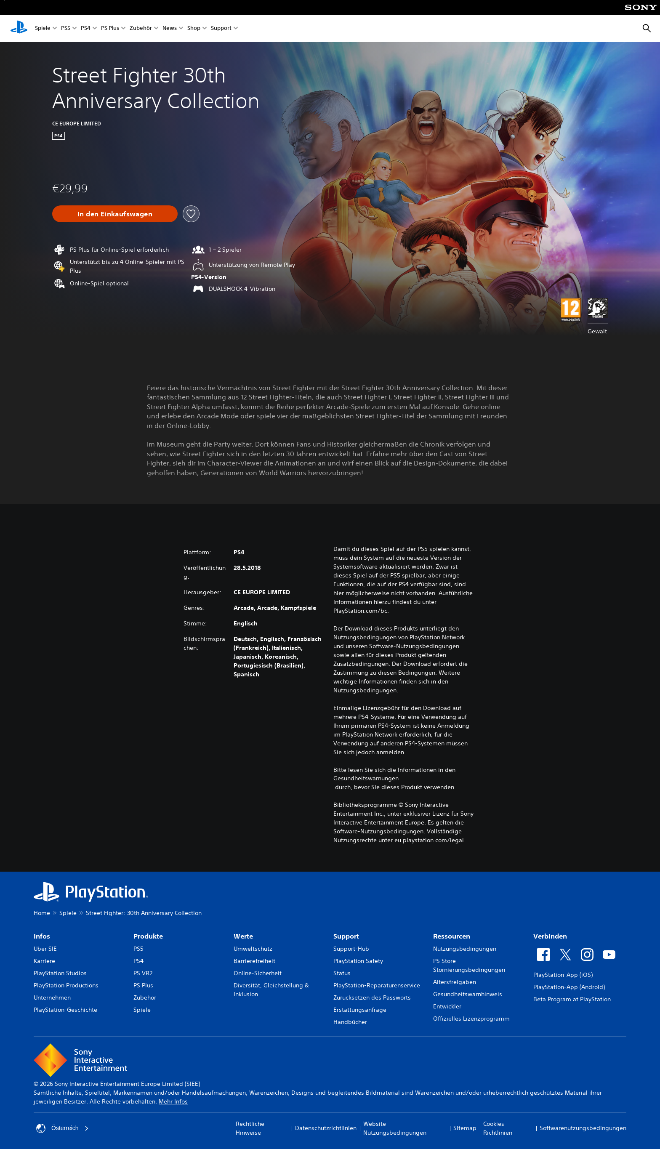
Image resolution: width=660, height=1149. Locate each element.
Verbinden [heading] (550, 936)
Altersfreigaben (454, 982)
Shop (193, 28)
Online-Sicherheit (258, 973)
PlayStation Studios (60, 973)
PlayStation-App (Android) (569, 987)
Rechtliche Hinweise (250, 1128)
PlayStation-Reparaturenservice (376, 985)
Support (221, 28)
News (169, 28)
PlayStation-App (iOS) (563, 975)
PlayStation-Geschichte (65, 1009)
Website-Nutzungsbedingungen (394, 1128)
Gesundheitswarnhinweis (467, 994)
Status (342, 973)
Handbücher (350, 1022)
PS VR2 (142, 973)
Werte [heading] (243, 936)
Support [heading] (346, 936)
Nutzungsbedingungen (464, 948)
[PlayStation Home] (18, 28)
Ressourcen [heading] (451, 936)
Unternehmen (52, 997)
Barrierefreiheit (254, 961)
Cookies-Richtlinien (497, 1128)
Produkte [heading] (148, 936)
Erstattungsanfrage (359, 1009)
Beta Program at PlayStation (572, 999)
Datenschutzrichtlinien (326, 1128)
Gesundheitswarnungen (366, 778)
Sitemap (464, 1128)
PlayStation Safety (358, 961)
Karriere (44, 961)
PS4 (85, 28)
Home (42, 913)
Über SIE (45, 948)
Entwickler (447, 1006)
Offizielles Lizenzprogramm (471, 1018)
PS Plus (110, 28)
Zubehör (141, 28)
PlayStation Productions (66, 985)
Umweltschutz (253, 948)
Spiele (43, 28)
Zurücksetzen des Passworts (372, 997)
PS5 (65, 28)
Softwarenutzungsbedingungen (583, 1128)
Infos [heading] (42, 936)
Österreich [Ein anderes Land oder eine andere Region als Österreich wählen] (62, 1128)
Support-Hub (351, 948)
